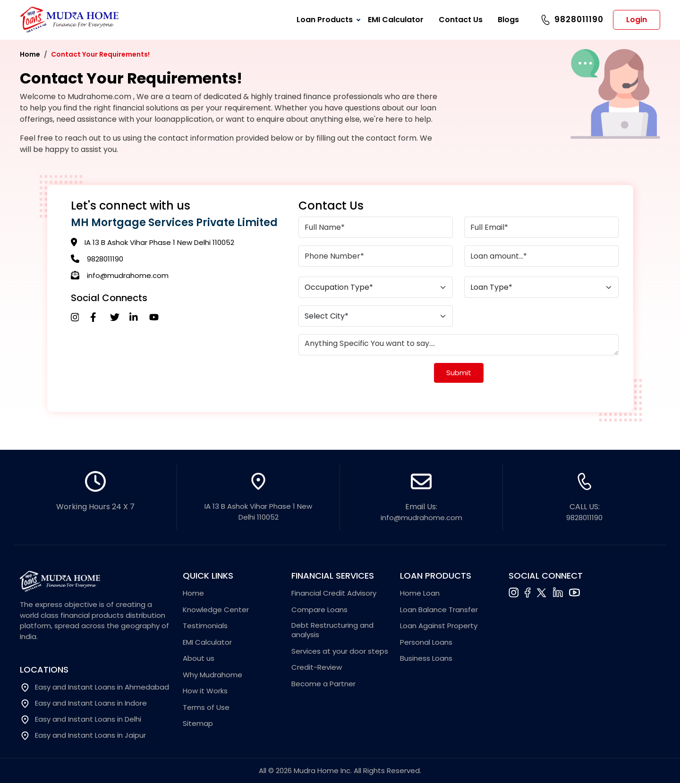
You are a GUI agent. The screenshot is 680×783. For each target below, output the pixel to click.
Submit (458, 373)
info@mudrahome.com (128, 275)
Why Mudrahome (212, 675)
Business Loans (426, 658)
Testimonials (205, 626)
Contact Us (461, 19)
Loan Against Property (438, 626)
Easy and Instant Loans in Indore (83, 704)
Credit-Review (316, 667)
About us (198, 658)
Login (636, 19)
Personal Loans (426, 642)
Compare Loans (319, 610)
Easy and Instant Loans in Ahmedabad (94, 687)
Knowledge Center (216, 610)
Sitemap (198, 723)
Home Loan (420, 593)
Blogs (508, 19)
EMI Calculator (396, 19)
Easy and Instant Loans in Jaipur (83, 736)
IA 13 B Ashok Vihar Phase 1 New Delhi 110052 (159, 242)
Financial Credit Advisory (333, 593)
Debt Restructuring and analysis (332, 630)
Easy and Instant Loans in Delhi (80, 720)
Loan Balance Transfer (439, 610)
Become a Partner (323, 684)
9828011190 (579, 19)
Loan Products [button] (325, 19)
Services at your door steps (339, 651)
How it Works (205, 691)
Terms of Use (206, 707)
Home (30, 54)
